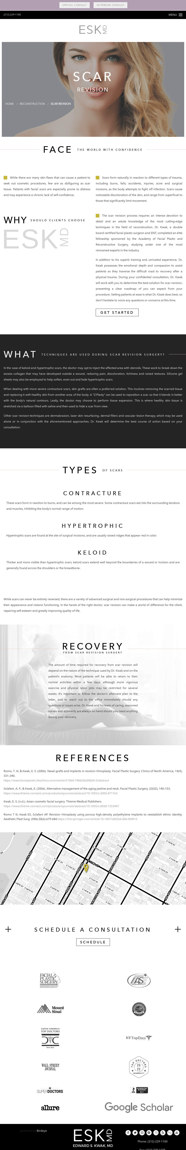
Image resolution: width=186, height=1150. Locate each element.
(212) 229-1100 (14, 14)
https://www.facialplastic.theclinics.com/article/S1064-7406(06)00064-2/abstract (56, 783)
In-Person (112, 5)
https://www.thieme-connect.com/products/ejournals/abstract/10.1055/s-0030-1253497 (61, 808)
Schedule (93, 944)
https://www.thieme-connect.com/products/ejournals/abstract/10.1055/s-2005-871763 (61, 796)
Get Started (117, 315)
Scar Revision (64, 106)
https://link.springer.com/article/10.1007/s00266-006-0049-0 (97, 821)
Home (9, 106)
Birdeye (42, 1133)
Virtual (73, 5)
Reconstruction (33, 106)
